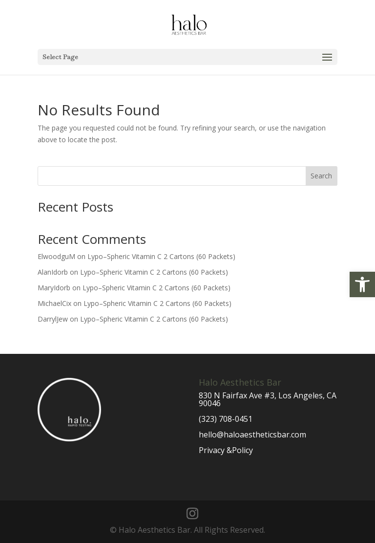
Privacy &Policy (226, 450)
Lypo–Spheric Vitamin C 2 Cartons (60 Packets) (161, 256)
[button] (362, 284)
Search (321, 175)
